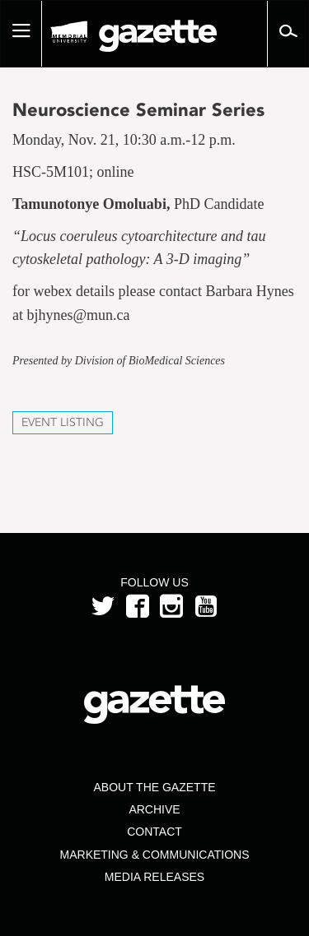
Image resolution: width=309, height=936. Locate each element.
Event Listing (62, 422)
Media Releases (154, 876)
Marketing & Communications (155, 854)
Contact (154, 831)
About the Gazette (154, 787)
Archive (154, 809)
